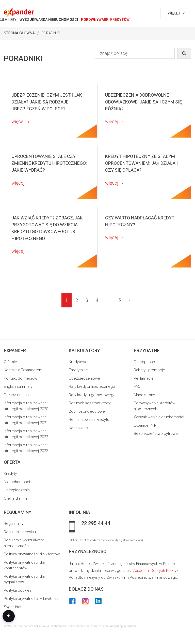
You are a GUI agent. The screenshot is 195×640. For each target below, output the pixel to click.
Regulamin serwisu (20, 532)
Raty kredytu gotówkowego (92, 395)
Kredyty (10, 473)
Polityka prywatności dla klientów (32, 554)
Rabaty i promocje (149, 370)
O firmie (10, 362)
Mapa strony (144, 395)
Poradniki (50, 33)
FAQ (137, 386)
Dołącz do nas (16, 395)
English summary (18, 386)
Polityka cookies (17, 590)
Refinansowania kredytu (89, 419)
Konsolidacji (79, 428)
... (107, 300)
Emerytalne (78, 370)
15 (118, 300)
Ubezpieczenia (17, 490)
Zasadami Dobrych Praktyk (155, 570)
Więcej (174, 13)
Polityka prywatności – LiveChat (31, 598)
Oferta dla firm (16, 498)
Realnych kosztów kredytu (91, 403)
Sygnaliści (12, 607)
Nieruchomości (17, 482)
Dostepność (144, 362)
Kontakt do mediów (20, 378)
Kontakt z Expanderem (23, 370)
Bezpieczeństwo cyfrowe (156, 433)
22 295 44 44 (95, 523)
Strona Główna (19, 33)
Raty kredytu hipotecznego (92, 386)
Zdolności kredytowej (87, 411)
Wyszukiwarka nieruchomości (159, 417)
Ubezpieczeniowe (84, 378)
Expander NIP (145, 425)
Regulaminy (13, 523)
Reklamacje (144, 378)
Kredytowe (78, 362)
